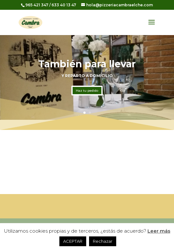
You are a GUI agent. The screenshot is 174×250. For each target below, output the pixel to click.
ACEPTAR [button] (72, 241)
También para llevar (87, 64)
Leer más (158, 231)
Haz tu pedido (87, 90)
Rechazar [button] (102, 241)
